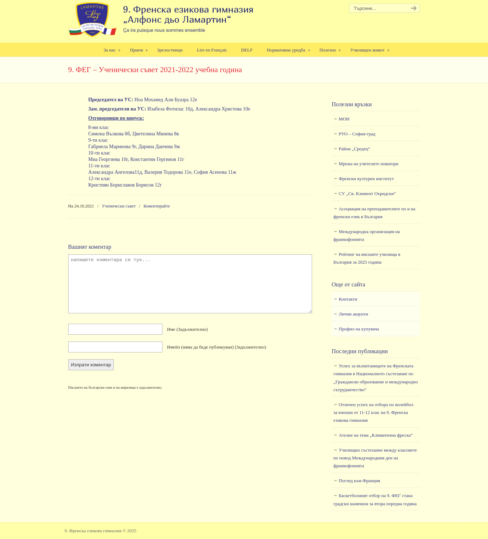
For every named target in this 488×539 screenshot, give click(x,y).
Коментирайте (157, 206)
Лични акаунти (353, 314)
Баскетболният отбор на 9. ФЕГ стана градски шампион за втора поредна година (375, 499)
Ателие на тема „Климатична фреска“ (376, 435)
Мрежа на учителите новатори (368, 163)
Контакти (348, 299)
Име (187, 329)
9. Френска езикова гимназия (161, 19)
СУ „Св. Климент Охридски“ (367, 193)
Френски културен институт (366, 178)
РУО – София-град (357, 133)
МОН (344, 119)
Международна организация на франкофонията (366, 235)
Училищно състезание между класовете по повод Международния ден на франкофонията (375, 457)
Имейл (216, 347)
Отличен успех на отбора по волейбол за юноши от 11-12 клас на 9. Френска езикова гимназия (373, 412)
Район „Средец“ (354, 148)
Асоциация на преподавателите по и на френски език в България (374, 212)
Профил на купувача (359, 329)
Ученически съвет (119, 206)
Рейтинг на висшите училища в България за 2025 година (366, 258)
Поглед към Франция (359, 480)
